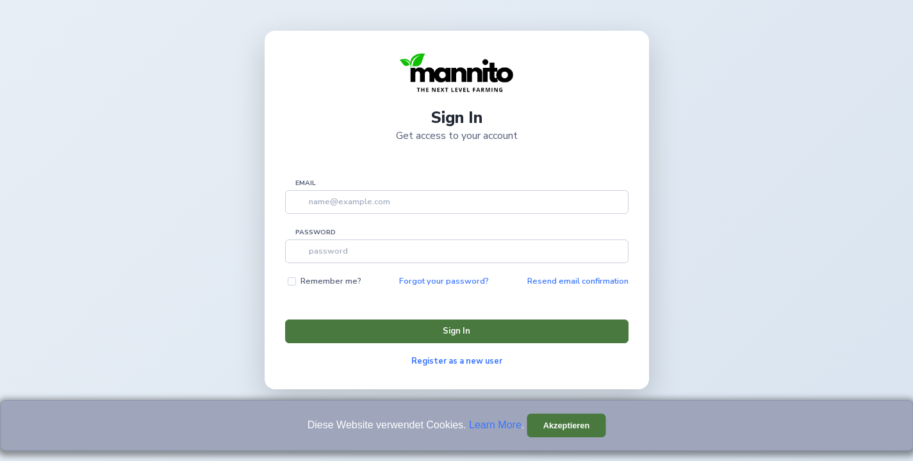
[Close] (566, 425)
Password (315, 232)
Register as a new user (456, 361)
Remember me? (330, 281)
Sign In (456, 331)
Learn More (495, 424)
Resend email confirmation (578, 281)
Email (305, 183)
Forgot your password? (444, 281)
